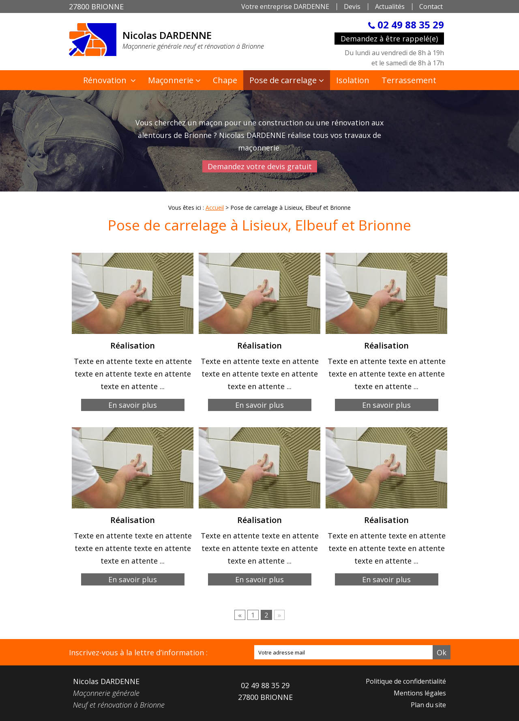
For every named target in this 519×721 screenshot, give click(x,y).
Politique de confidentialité (406, 681)
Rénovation (106, 80)
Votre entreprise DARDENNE (285, 6)
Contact (431, 6)
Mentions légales (420, 693)
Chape (225, 80)
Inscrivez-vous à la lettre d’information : (138, 652)
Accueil (215, 207)
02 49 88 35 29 (409, 24)
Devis (352, 6)
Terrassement (409, 80)
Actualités (390, 6)
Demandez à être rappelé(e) (389, 38)
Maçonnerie (170, 80)
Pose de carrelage (283, 80)
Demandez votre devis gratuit (260, 166)
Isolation (352, 80)
